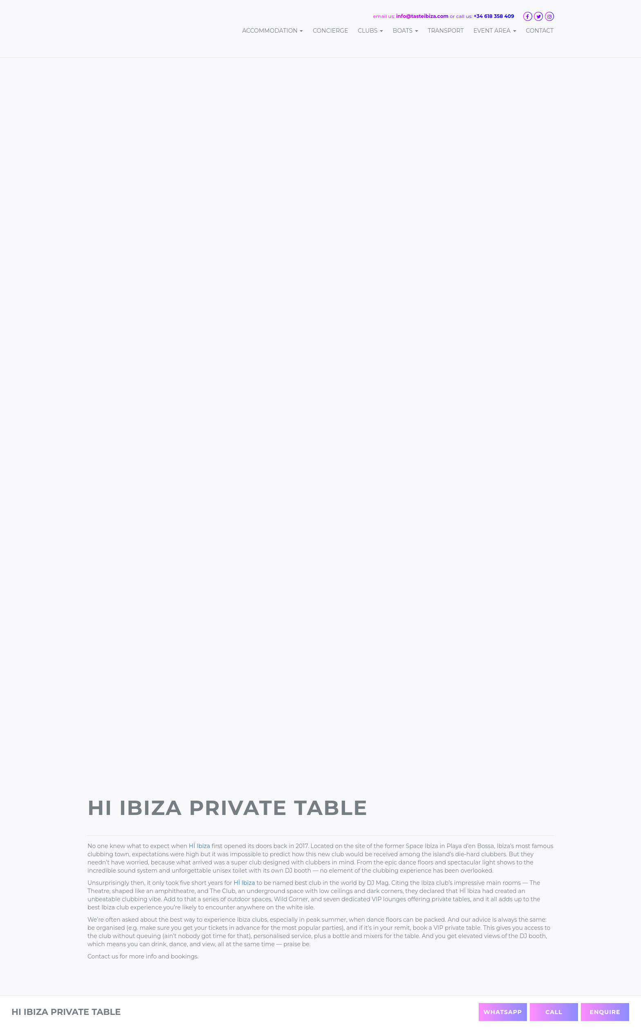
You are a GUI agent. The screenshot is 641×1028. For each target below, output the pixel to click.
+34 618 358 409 (494, 16)
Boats (405, 30)
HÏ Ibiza (199, 846)
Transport (446, 30)
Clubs (370, 30)
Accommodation (272, 30)
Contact (540, 30)
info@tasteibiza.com (422, 16)
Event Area (494, 30)
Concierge (330, 30)
